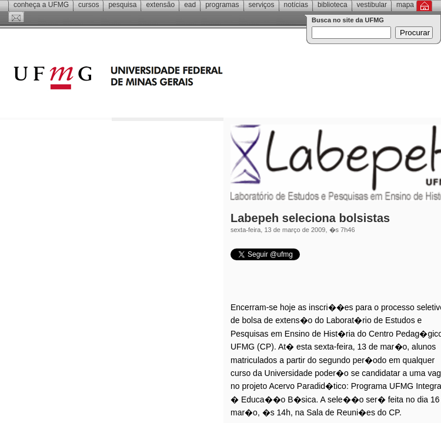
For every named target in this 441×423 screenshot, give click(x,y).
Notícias (296, 5)
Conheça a (41, 5)
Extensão (160, 5)
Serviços (262, 5)
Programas (222, 5)
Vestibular (372, 5)
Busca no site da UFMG (348, 20)
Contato (16, 17)
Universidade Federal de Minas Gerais (185, 79)
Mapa (405, 5)
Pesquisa (122, 5)
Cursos (88, 5)
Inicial (424, 6)
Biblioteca (333, 5)
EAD (190, 5)
